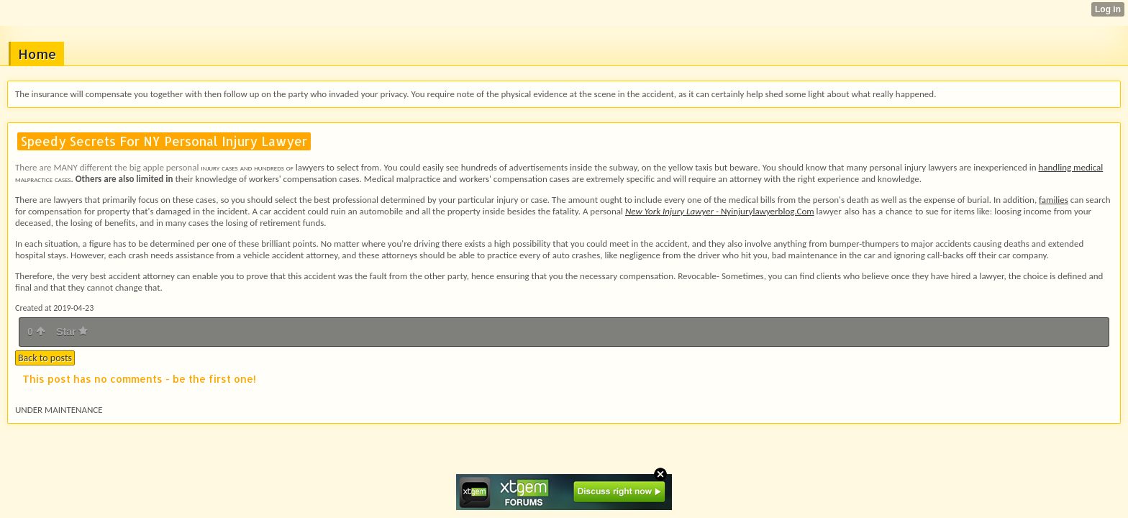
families (1053, 199)
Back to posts (45, 358)
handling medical (1070, 167)
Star (72, 331)
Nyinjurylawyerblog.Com (719, 211)
